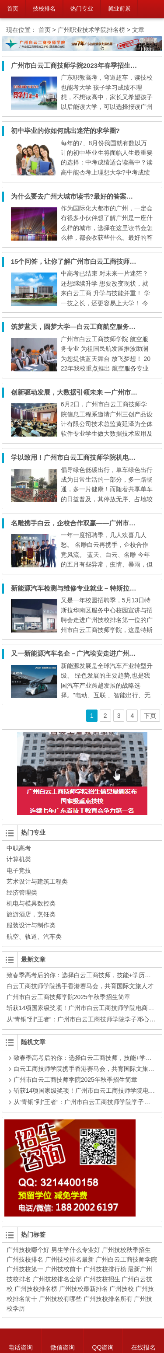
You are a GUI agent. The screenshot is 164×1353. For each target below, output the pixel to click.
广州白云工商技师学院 (126, 1259)
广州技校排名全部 (57, 1279)
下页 (150, 715)
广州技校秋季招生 (126, 1249)
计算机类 (19, 859)
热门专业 (81, 8)
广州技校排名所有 (108, 1298)
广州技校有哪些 (60, 1298)
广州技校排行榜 (105, 1269)
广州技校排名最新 (69, 1259)
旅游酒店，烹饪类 (31, 914)
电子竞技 (19, 870)
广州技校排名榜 (35, 1288)
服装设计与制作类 (31, 925)
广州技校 (121, 1288)
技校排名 (44, 8)
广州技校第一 (25, 1269)
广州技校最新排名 (83, 1288)
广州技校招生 (102, 1279)
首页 (12, 8)
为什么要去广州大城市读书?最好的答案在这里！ (82, 196)
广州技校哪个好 (28, 1249)
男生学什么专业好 (75, 1249)
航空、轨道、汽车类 (34, 936)
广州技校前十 (63, 1269)
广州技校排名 (25, 1259)
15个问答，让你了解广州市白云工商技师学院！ (80, 261)
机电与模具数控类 (31, 903)
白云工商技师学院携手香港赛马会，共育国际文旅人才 (80, 985)
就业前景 (119, 8)
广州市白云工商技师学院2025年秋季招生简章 (68, 996)
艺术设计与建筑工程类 (37, 881)
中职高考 (19, 848)
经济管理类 (22, 892)
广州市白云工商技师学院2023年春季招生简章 (77, 65)
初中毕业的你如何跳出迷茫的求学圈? (65, 130)
